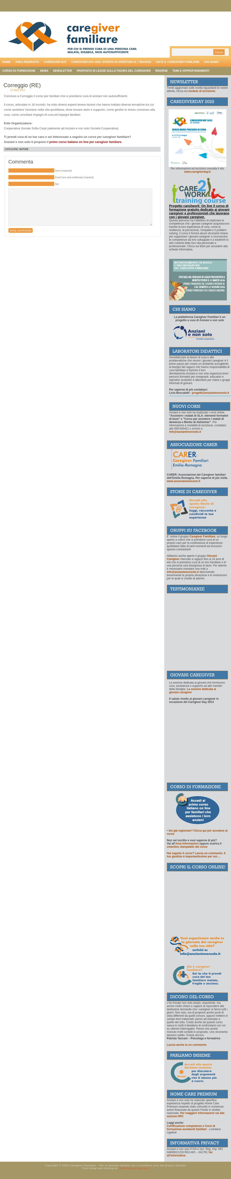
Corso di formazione (18, 70)
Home (6, 62)
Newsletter (62, 70)
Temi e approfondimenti (190, 70)
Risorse (161, 70)
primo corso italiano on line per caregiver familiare (85, 142)
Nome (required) (63, 170)
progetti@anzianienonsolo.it (210, 392)
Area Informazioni (187, 843)
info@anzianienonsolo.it (183, 572)
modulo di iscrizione (201, 91)
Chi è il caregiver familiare (177, 62)
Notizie (23, 149)
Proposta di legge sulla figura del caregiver (114, 70)
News (44, 70)
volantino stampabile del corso (187, 846)
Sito (57, 184)
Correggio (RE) (22, 85)
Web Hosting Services (134, 1168)
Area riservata (27, 62)
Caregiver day (55, 62)
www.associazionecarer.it (183, 481)
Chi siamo (211, 62)
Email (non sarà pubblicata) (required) (74, 177)
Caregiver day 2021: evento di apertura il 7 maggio (111, 62)
